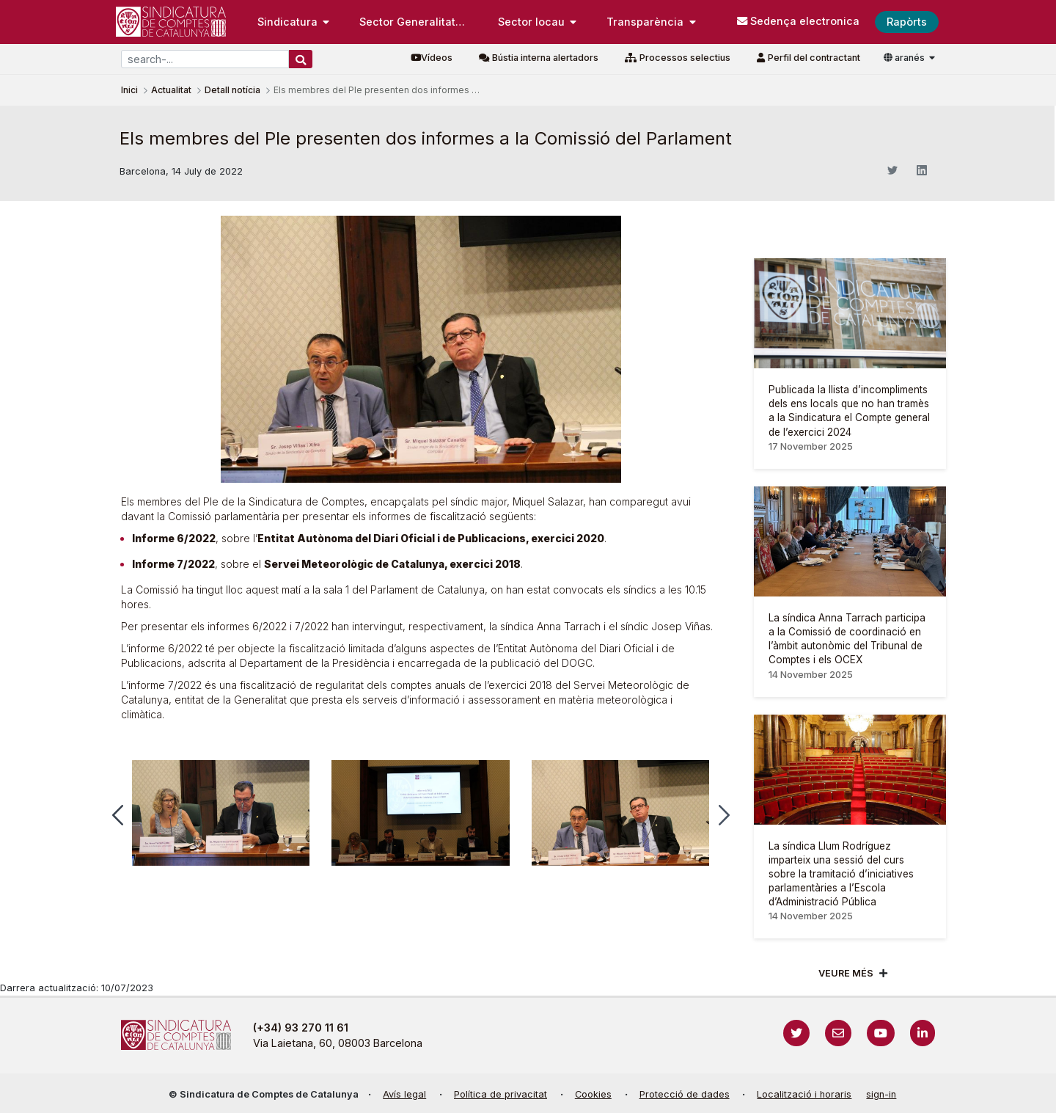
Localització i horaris (804, 1094)
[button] (118, 815)
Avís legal (404, 1094)
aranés (905, 57)
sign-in (881, 1094)
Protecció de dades (684, 1094)
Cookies (593, 1094)
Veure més (845, 973)
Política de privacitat (500, 1094)
